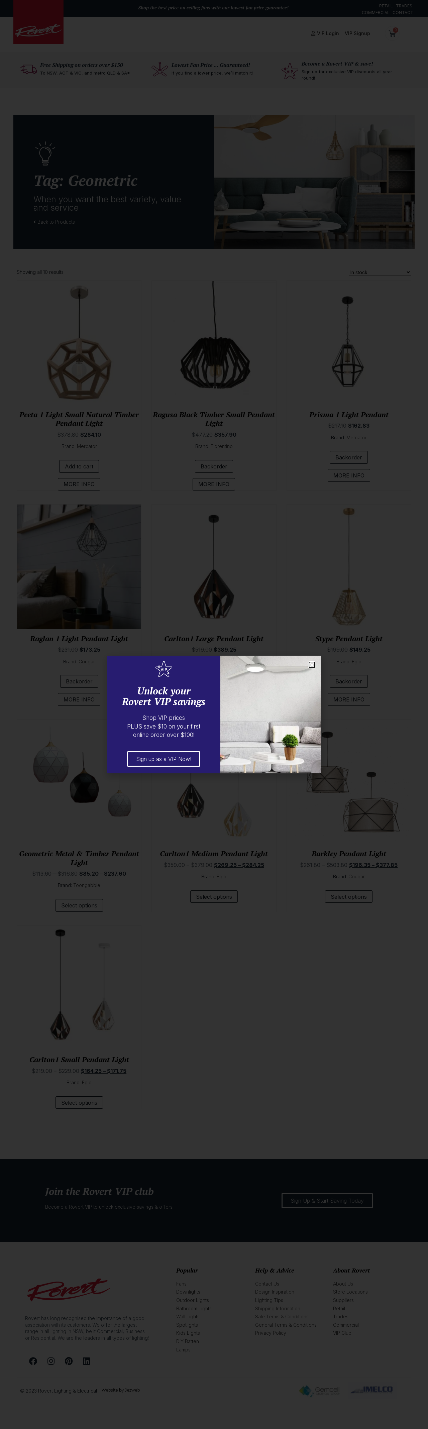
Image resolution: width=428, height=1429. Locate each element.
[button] (311, 664)
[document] (214, 714)
